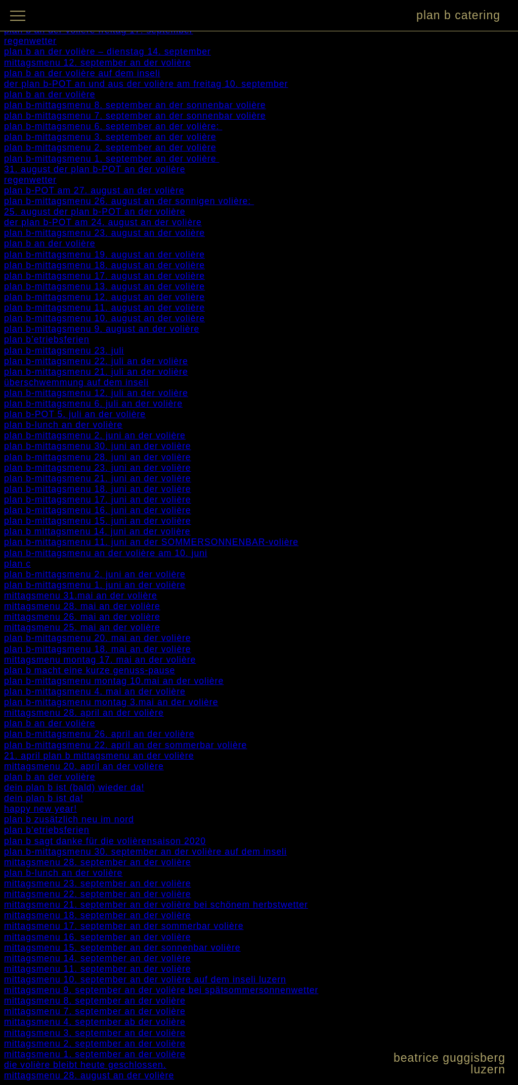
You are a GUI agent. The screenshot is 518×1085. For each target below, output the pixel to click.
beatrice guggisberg (449, 1057)
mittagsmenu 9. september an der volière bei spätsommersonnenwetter (161, 990)
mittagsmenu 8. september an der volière (95, 1001)
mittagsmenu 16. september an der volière (97, 937)
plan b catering (458, 15)
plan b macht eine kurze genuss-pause (89, 670)
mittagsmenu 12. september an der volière (97, 63)
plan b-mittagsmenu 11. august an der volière (104, 308)
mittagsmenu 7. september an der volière (95, 1011)
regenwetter (30, 41)
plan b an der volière (49, 94)
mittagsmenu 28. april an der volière (84, 713)
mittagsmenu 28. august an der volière (89, 1075)
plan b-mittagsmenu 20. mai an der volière (97, 638)
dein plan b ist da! (43, 798)
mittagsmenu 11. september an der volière (97, 969)
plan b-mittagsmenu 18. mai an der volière (97, 649)
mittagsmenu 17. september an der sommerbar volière (123, 926)
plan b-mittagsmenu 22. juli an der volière (96, 361)
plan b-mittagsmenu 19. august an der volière (104, 255)
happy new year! (40, 809)
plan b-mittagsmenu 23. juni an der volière (97, 468)
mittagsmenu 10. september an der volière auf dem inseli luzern (145, 979)
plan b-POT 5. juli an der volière (75, 414)
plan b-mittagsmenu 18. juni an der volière (97, 489)
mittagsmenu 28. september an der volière (97, 862)
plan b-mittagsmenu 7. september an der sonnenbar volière (135, 116)
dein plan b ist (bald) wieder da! (74, 787)
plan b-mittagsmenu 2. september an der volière (110, 147)
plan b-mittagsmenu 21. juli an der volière (96, 372)
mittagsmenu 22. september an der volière (97, 894)
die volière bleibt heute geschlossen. (85, 1065)
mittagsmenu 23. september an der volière (97, 883)
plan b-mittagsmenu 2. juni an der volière (95, 435)
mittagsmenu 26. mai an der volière (82, 617)
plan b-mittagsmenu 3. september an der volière (110, 137)
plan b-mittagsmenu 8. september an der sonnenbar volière (135, 105)
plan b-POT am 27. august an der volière (94, 190)
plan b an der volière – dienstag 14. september (107, 51)
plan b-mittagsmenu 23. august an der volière (104, 233)
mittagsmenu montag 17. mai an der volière (100, 660)
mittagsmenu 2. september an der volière (95, 1044)
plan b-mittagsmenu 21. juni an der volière (97, 478)
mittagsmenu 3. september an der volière (95, 1033)
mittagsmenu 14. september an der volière (97, 958)
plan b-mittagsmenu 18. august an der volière (104, 265)
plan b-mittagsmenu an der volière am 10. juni (105, 553)
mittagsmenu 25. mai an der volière (82, 627)
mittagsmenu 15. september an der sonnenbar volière (122, 948)
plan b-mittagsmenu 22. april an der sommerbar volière (125, 745)
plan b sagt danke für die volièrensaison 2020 (105, 841)
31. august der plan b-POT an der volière (95, 169)
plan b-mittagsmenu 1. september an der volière (111, 159)
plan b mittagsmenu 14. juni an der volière (97, 531)
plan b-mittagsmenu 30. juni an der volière (97, 446)
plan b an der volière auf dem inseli (82, 73)
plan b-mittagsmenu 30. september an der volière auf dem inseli (145, 852)
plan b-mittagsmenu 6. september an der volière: (113, 126)
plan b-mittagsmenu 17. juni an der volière (97, 500)
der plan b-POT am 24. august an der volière (103, 222)
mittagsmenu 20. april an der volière (84, 766)
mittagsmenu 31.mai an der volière (80, 595)
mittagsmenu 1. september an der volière (95, 1054)
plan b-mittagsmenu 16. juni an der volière (97, 510)
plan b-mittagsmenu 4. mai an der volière (95, 691)
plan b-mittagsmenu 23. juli (64, 351)
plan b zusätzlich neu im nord (69, 819)
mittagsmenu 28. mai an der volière (82, 606)
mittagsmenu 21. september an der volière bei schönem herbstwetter (156, 905)
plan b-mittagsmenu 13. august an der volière (104, 286)
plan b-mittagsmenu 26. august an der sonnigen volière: (129, 201)
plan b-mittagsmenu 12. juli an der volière (96, 393)
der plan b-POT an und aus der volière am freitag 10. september (146, 84)
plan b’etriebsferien (47, 339)
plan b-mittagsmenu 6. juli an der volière (93, 404)
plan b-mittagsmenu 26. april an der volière (99, 734)
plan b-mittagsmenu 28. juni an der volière (97, 457)
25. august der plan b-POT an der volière (95, 212)
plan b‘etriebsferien (47, 830)
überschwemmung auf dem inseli (76, 382)
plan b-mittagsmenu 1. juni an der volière (95, 585)
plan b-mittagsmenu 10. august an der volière (104, 318)
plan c (17, 564)
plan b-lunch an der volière (63, 425)
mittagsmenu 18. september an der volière (97, 915)
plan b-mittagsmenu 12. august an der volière (104, 297)
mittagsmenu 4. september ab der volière (95, 1022)
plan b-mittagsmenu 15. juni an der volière (97, 521)
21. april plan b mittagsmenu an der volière (99, 756)
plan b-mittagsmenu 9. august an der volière (101, 329)
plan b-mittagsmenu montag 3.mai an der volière (111, 702)
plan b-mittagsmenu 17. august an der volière (104, 276)
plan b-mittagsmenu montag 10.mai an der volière (114, 681)
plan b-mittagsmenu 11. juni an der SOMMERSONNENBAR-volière (151, 542)
